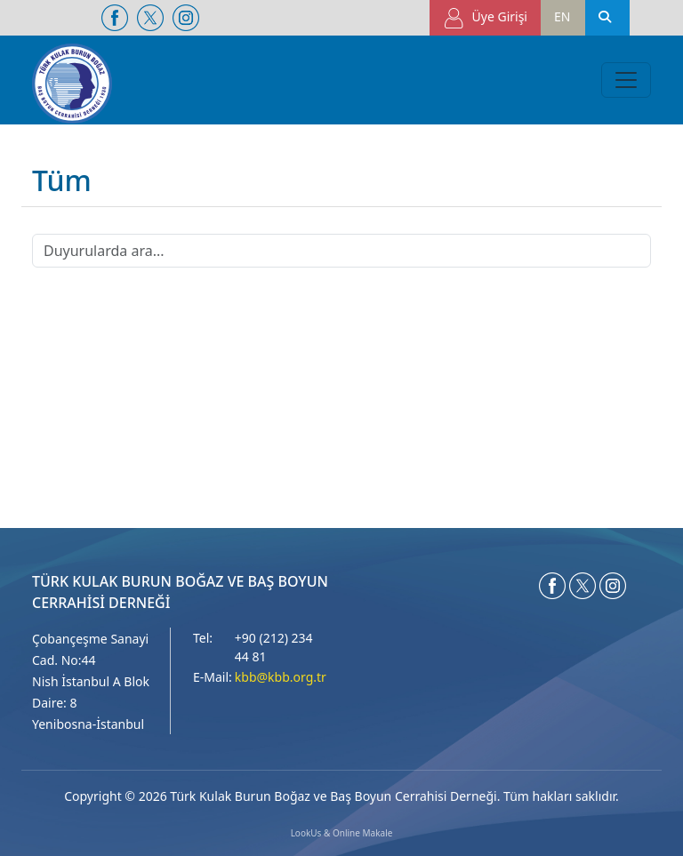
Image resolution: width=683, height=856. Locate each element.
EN (562, 16)
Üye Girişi (485, 18)
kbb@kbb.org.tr (280, 676)
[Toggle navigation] (626, 80)
